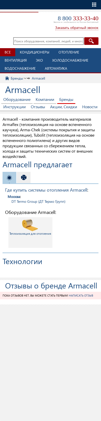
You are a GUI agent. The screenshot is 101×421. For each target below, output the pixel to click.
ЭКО (39, 60)
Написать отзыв (81, 295)
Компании (45, 99)
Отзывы (38, 106)
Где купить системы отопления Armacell (46, 190)
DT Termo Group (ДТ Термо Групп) (38, 201)
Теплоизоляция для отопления (30, 226)
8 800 (78, 18)
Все (8, 52)
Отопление (69, 52)
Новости (89, 106)
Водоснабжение (20, 68)
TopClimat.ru (18, 19)
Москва (14, 196)
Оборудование (17, 99)
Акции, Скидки (63, 106)
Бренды (66, 99)
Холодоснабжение (70, 60)
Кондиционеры (34, 52)
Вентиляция (16, 60)
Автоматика (56, 68)
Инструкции (14, 106)
